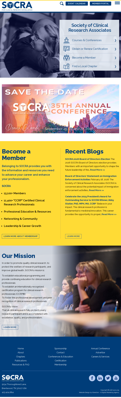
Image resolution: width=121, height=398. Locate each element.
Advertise (100, 352)
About (21, 352)
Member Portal (100, 3)
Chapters (20, 356)
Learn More (73, 236)
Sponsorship (60, 348)
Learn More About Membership (21, 236)
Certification (60, 360)
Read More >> (97, 169)
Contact (61, 352)
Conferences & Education (60, 356)
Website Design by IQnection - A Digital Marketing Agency (99, 392)
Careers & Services (100, 356)
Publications (21, 360)
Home (21, 348)
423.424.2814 (8, 392)
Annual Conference (100, 348)
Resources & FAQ (20, 364)
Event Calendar (75, 3)
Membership (60, 364)
